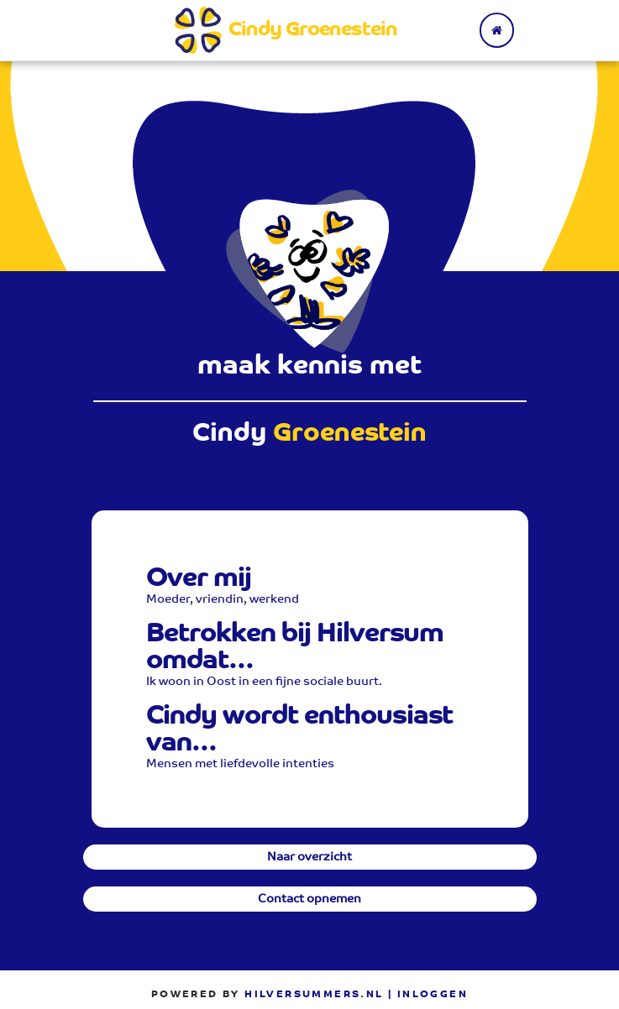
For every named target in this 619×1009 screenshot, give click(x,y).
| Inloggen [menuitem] (428, 995)
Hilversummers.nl (313, 995)
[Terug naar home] (497, 30)
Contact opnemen (309, 900)
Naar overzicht (309, 858)
